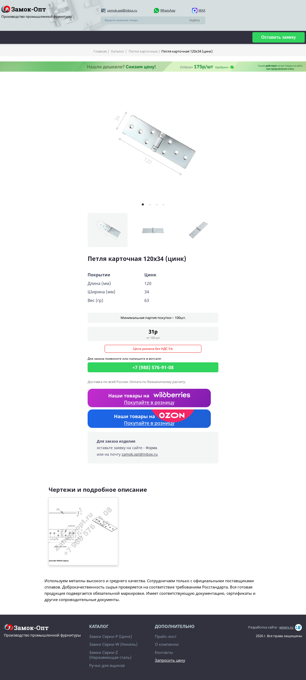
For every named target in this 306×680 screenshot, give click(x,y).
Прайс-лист (166, 636)
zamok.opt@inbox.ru (122, 10)
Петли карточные (143, 51)
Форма (151, 448)
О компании (167, 644)
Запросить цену (170, 660)
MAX (202, 10)
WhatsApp (167, 10)
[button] (143, 204)
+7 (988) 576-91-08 (153, 367)
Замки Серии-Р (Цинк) (110, 636)
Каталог (117, 51)
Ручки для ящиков (107, 665)
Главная (100, 51)
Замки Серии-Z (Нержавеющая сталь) (110, 655)
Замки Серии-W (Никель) (113, 644)
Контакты (164, 652)
